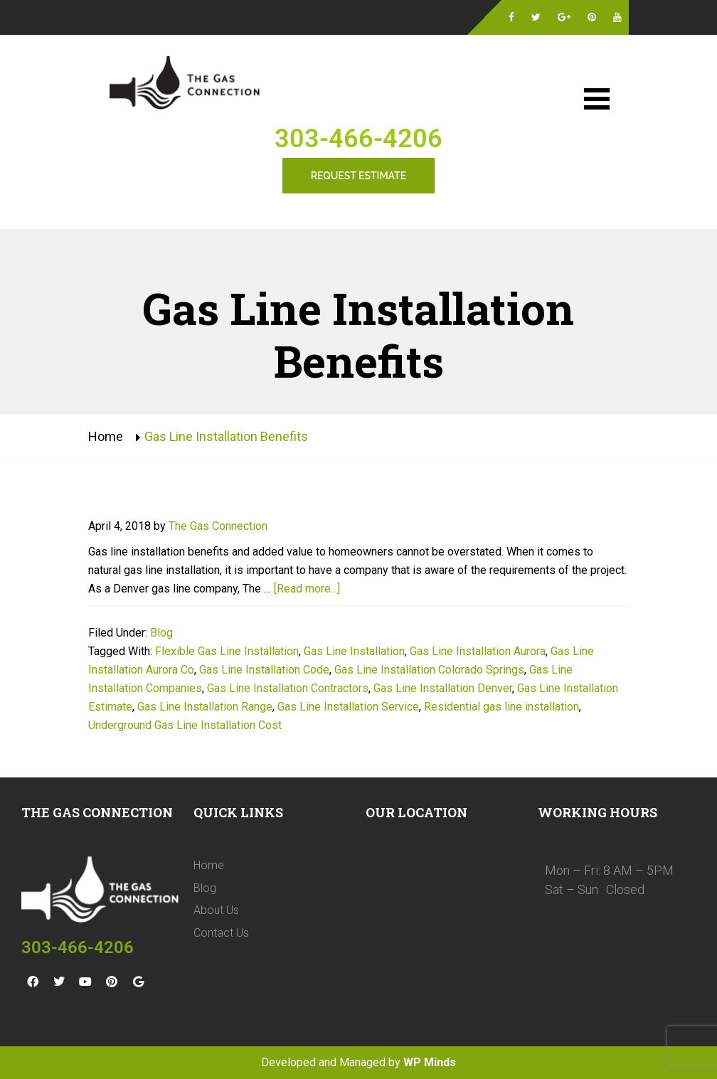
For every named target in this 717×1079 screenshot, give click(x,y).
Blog (161, 632)
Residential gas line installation (501, 706)
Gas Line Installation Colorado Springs (429, 669)
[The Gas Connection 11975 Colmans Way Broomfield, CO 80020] (445, 943)
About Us (216, 910)
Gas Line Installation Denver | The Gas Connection (188, 84)
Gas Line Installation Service (348, 706)
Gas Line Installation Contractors (287, 688)
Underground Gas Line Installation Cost (185, 725)
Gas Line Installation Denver (442, 688)
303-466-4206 (358, 139)
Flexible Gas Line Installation (227, 651)
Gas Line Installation (354, 651)
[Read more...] (307, 588)
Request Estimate (358, 175)
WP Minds (429, 1062)
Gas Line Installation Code (264, 669)
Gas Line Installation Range (204, 706)
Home (105, 436)
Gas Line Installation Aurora (478, 651)
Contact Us (221, 933)
